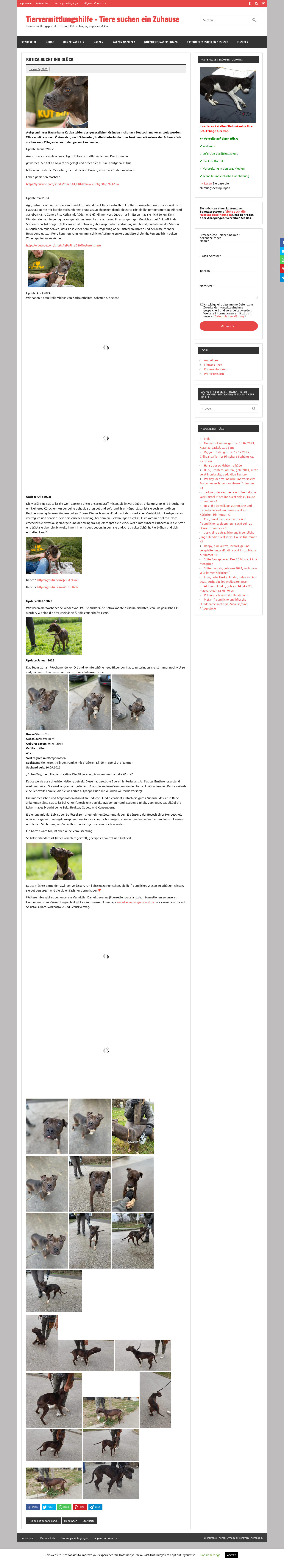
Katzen (98, 42)
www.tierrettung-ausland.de (135, 902)
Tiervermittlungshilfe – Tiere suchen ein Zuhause (102, 19)
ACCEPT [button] (231, 1555)
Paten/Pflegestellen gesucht (207, 42)
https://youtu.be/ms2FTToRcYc (57, 587)
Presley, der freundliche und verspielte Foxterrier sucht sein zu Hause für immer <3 (227, 483)
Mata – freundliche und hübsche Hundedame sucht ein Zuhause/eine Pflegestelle (223, 603)
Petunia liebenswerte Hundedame (226, 595)
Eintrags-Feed (213, 364)
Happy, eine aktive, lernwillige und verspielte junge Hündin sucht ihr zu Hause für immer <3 (228, 550)
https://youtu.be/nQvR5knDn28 (58, 580)
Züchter (242, 42)
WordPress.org (214, 373)
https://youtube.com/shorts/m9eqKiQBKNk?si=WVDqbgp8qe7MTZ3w (72, 184)
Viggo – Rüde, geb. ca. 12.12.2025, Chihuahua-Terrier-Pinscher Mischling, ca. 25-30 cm (227, 456)
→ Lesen (206, 183)
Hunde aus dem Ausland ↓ (44, 1520)
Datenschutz (43, 3)
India (207, 438)
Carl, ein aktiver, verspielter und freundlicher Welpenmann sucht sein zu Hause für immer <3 (226, 523)
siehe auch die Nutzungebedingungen (223, 213)
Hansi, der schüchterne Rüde (223, 465)
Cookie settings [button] (210, 1555)
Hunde (50, 42)
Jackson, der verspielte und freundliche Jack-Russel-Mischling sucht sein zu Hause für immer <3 (228, 496)
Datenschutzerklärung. (229, 316)
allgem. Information (95, 3)
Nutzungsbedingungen (66, 3)
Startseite (29, 42)
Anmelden (211, 360)
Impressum (25, 3)
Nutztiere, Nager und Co (161, 42)
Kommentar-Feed (215, 369)
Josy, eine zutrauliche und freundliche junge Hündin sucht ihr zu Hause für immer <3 (228, 536)
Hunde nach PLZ (74, 42)
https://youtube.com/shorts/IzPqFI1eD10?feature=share (63, 245)
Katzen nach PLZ (124, 42)
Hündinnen (70, 1520)
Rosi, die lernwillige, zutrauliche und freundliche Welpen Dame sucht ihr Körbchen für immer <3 (226, 510)
